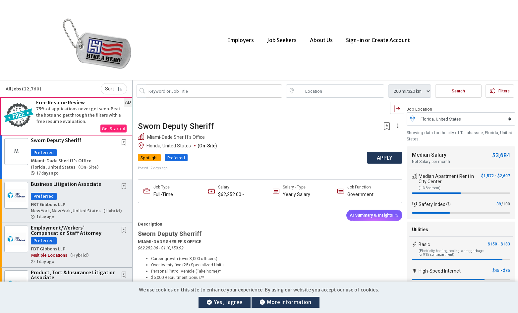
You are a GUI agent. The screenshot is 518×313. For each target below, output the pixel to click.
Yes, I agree (224, 302)
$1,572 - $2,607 (495, 172)
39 (498, 200)
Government (357, 190)
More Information (285, 302)
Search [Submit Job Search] (458, 87)
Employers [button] (240, 38)
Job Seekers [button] (282, 38)
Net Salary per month (431, 157)
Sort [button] (114, 84)
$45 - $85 (501, 266)
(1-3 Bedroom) (429, 184)
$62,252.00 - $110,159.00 (230, 190)
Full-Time (163, 190)
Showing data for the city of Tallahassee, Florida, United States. (459, 131)
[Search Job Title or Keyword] (214, 87)
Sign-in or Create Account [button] (378, 38)
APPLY (380, 154)
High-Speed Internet (440, 267)
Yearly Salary (294, 190)
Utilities (420, 225)
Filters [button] (500, 87)
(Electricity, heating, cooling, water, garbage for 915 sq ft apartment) (451, 248)
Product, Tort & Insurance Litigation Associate (73, 271)
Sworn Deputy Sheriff (56, 136)
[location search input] (339, 87)
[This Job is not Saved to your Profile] (125, 139)
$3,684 (501, 151)
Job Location (419, 105)
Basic (424, 240)
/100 (505, 200)
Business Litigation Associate (66, 180)
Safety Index (432, 200)
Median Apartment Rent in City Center (446, 175)
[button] (66, 112)
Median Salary (429, 151)
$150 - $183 (499, 240)
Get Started (113, 124)
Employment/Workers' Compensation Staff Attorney (66, 226)
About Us (321, 38)
